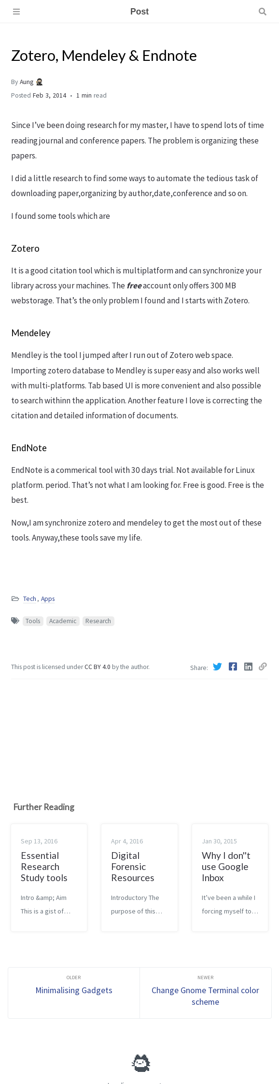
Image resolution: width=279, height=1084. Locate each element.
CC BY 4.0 (98, 667)
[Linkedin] (249, 666)
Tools (33, 621)
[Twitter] (218, 666)
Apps (48, 599)
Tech (29, 599)
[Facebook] (233, 666)
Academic (62, 621)
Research (98, 621)
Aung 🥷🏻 (31, 82)
